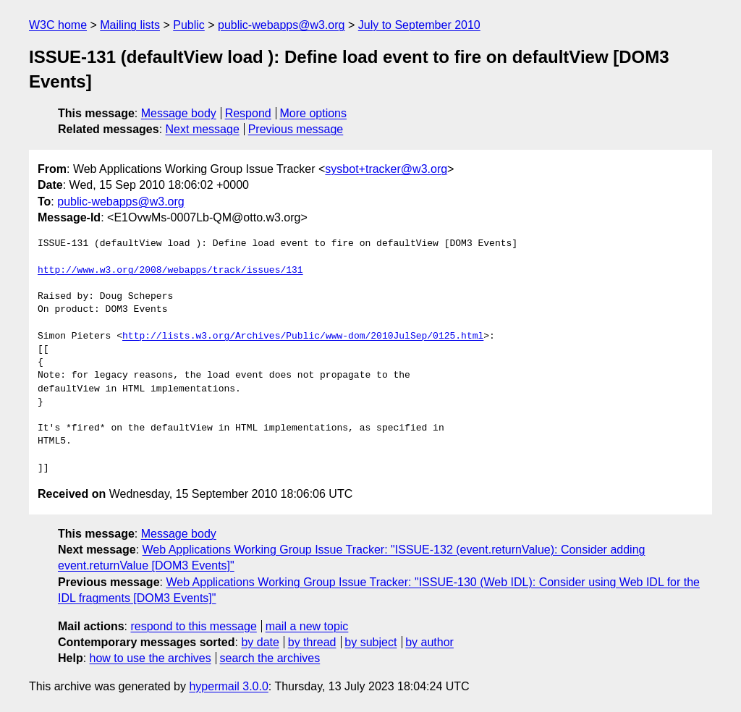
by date (260, 642)
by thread (312, 642)
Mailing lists (130, 25)
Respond (248, 113)
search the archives (270, 658)
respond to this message (193, 626)
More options (313, 113)
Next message (203, 129)
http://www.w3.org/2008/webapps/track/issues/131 (170, 270)
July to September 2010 (419, 25)
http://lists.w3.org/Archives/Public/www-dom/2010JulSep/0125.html (302, 336)
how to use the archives (150, 658)
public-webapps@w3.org (281, 25)
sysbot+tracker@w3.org (386, 169)
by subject (370, 642)
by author (429, 642)
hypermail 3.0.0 (228, 686)
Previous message (296, 129)
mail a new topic (307, 626)
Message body (178, 113)
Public (189, 25)
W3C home (58, 25)
